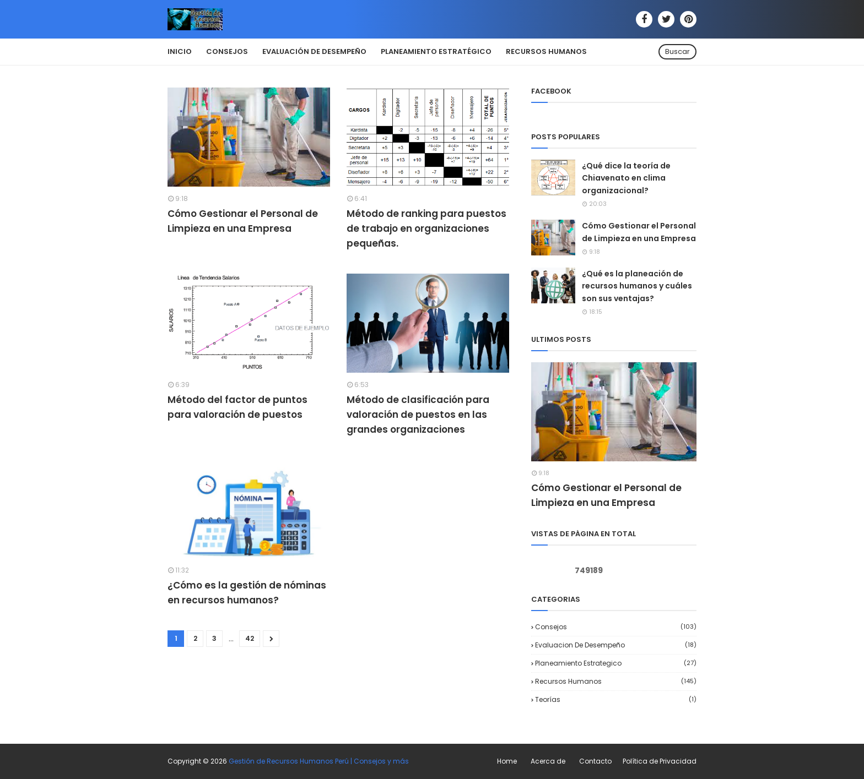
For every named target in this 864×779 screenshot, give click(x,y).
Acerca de (548, 761)
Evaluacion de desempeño (615, 645)
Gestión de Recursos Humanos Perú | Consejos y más (319, 761)
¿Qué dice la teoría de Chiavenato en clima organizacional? (626, 178)
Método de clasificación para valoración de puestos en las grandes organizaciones (418, 414)
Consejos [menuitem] (227, 51)
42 (249, 638)
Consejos (615, 626)
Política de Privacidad (659, 761)
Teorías (615, 699)
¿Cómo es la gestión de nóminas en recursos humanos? (247, 593)
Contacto (595, 761)
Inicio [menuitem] (180, 51)
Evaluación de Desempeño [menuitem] (314, 51)
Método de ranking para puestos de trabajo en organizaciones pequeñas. (426, 228)
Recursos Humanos (615, 681)
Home (507, 761)
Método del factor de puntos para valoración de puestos (237, 407)
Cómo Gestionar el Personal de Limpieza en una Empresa (243, 221)
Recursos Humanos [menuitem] (546, 51)
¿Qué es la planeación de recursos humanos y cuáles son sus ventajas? (637, 286)
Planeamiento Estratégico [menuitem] (436, 51)
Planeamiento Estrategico (615, 663)
